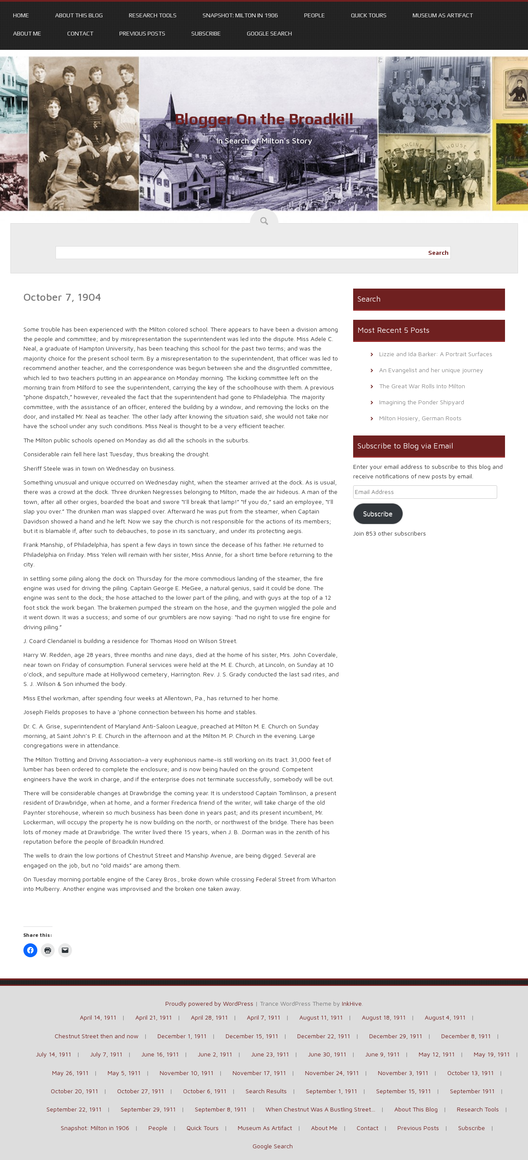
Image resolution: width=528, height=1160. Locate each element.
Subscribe (206, 33)
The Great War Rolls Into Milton (422, 386)
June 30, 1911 (327, 1054)
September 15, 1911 (403, 1091)
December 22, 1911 (323, 1036)
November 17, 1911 (259, 1072)
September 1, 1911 (331, 1091)
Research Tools (153, 15)
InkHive (352, 1003)
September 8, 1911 (220, 1109)
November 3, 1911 (403, 1072)
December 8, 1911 (466, 1036)
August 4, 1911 (445, 1017)
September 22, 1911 (74, 1109)
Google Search (269, 33)
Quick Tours (369, 15)
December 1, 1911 (182, 1036)
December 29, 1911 (395, 1036)
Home (21, 15)
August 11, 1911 (321, 1017)
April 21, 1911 (153, 1017)
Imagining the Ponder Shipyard (421, 402)
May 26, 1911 (70, 1072)
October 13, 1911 (470, 1072)
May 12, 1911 (437, 1054)
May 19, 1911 (492, 1054)
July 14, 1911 (53, 1054)
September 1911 (472, 1091)
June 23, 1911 (270, 1054)
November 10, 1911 (186, 1072)
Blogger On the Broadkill (264, 119)
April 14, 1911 (98, 1017)
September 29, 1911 (148, 1109)
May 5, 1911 (124, 1072)
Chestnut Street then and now (96, 1036)
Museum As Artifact (443, 15)
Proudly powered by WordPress (209, 1003)
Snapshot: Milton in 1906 (240, 15)
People (314, 15)
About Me (27, 33)
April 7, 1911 (263, 1017)
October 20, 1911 (74, 1091)
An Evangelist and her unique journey (431, 370)
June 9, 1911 (382, 1054)
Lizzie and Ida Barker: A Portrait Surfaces (435, 353)
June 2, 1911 (215, 1054)
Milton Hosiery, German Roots (420, 418)
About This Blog (79, 15)
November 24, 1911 (332, 1072)
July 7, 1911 (106, 1054)
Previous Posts (142, 33)
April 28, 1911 (209, 1017)
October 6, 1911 (204, 1091)
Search (438, 252)
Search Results (266, 1091)
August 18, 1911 (384, 1017)
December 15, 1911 (252, 1036)
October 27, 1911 (140, 1091)
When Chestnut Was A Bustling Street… (320, 1109)
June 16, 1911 (160, 1054)
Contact (80, 33)
